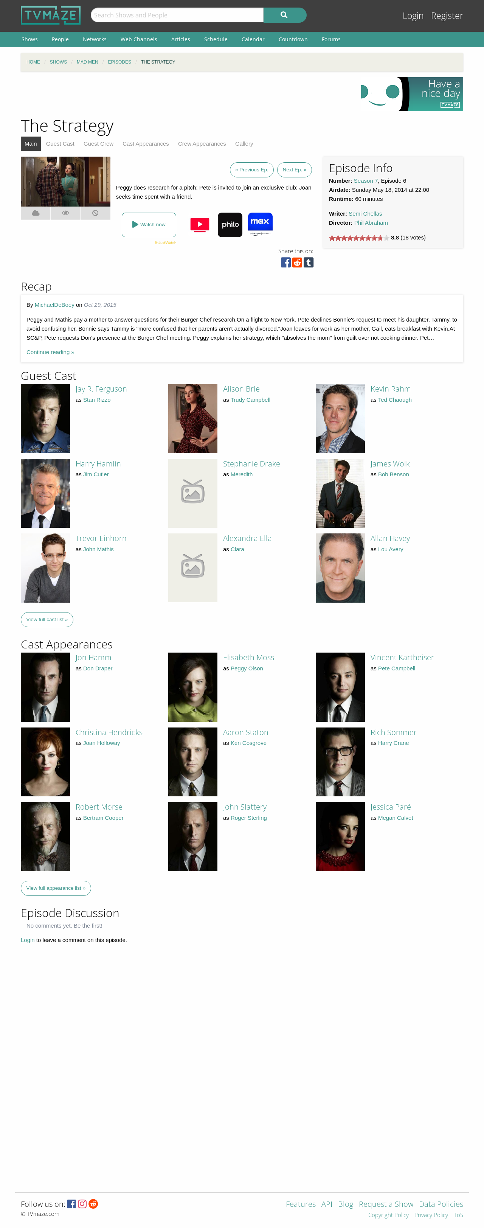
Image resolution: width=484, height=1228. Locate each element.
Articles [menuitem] (180, 39)
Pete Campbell (396, 668)
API (326, 1204)
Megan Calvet (395, 818)
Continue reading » (50, 352)
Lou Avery (390, 549)
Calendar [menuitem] (253, 39)
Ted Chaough (395, 399)
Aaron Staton (245, 732)
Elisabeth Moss (248, 657)
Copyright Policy (388, 1215)
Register (447, 16)
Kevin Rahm (391, 389)
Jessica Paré (391, 807)
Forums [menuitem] (331, 39)
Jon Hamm (94, 657)
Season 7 (366, 180)
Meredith (242, 474)
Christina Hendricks (109, 732)
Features (301, 1204)
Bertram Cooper (103, 818)
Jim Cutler (96, 474)
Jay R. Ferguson (101, 389)
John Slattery (245, 807)
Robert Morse (99, 807)
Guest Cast (60, 143)
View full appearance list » (56, 888)
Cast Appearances (146, 143)
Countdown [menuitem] (293, 39)
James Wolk (390, 464)
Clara (237, 549)
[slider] (359, 238)
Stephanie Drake (251, 464)
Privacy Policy (431, 1215)
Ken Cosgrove (249, 743)
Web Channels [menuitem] (139, 39)
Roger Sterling (249, 818)
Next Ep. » (294, 170)
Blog (345, 1204)
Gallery (244, 143)
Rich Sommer (394, 732)
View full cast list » (47, 619)
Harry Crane (393, 743)
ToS (458, 1215)
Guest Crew (98, 143)
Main (31, 143)
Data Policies (441, 1204)
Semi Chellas (365, 213)
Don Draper (98, 668)
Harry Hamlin (98, 464)
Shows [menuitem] (30, 39)
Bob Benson (393, 474)
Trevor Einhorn (101, 538)
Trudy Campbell (250, 399)
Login (413, 16)
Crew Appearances (202, 143)
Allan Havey (390, 538)
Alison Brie (241, 389)
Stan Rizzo (97, 399)
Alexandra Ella (247, 538)
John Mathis (98, 549)
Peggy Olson (247, 668)
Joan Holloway (101, 743)
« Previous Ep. (251, 170)
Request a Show (386, 1204)
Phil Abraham (371, 222)
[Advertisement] (185, 94)
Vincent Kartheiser (402, 657)
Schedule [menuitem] (216, 39)
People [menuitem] (60, 39)
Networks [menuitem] (95, 39)
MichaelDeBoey (54, 305)
